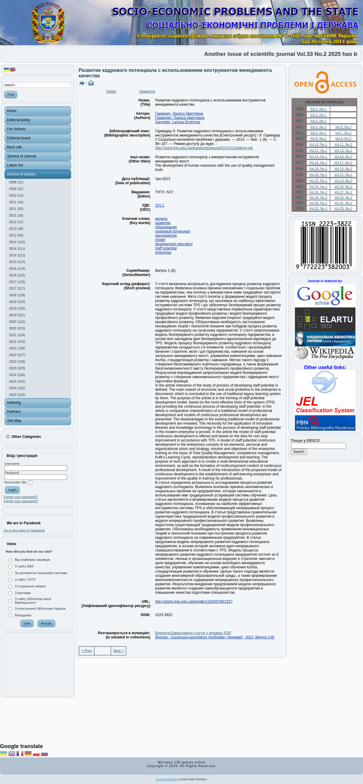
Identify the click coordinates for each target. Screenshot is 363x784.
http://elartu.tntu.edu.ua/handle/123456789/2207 (194, 601)
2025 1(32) (17, 388)
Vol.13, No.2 (343, 150)
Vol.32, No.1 (318, 208)
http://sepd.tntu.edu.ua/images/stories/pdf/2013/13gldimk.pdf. (204, 148)
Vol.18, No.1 (318, 168)
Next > (118, 651)
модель (161, 219)
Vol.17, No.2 (343, 162)
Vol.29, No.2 (343, 197)
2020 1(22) (17, 321)
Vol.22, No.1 (318, 180)
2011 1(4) (16, 202)
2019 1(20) (17, 308)
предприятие (166, 235)
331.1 (159, 205)
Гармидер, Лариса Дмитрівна (179, 118)
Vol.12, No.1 (318, 150)
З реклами (23, 593)
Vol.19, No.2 (343, 168)
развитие (163, 223)
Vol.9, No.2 (343, 138)
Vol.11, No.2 (343, 144)
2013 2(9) (16, 235)
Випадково (23, 615)
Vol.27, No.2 (343, 192)
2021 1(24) (17, 335)
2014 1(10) (17, 242)
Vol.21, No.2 (343, 174)
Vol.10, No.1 (318, 144)
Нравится (147, 91)
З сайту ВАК (24, 566)
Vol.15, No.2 (343, 156)
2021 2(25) (17, 341)
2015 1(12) (17, 255)
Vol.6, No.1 (318, 133)
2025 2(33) (17, 395)
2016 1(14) (17, 268)
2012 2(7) (16, 222)
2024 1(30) (17, 375)
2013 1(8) (16, 228)
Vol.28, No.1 (318, 197)
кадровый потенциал (172, 231)
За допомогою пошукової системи (41, 573)
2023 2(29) (17, 368)
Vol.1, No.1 (318, 109)
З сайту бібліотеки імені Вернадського (33, 600)
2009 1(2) (16, 189)
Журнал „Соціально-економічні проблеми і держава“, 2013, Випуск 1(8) (214, 637)
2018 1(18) (17, 295)
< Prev (86, 651)
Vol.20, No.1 (318, 174)
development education (174, 244)
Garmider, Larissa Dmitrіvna (177, 122)
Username (12, 463)
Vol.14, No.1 (318, 156)
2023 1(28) (17, 361)
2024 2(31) (17, 381)
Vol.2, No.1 (318, 115)
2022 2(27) (17, 355)
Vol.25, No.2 (343, 186)
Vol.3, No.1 (318, 121)
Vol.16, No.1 (318, 162)
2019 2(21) (17, 315)
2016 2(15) (17, 275)
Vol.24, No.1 (318, 186)
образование (166, 227)
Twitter (111, 91)
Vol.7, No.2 (343, 133)
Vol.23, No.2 (343, 180)
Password (11, 472)
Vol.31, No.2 (343, 203)
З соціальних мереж (30, 586)
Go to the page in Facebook (24, 530)
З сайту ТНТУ (25, 579)
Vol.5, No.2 (343, 127)
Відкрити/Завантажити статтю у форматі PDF (193, 633)
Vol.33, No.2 (343, 208)
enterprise (163, 252)
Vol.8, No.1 (318, 138)
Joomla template (166, 779)
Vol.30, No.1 (318, 203)
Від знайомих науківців (32, 559)
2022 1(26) (17, 348)
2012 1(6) (16, 215)
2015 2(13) (17, 262)
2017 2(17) (17, 288)
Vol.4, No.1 (318, 127)
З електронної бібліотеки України (40, 608)
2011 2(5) (16, 208)
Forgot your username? (21, 501)
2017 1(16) (17, 282)
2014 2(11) (17, 248)
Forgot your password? (21, 497)
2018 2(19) (17, 302)
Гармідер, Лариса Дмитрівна (179, 113)
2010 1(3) (16, 195)
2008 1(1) (16, 182)
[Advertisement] (38, 665)
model (160, 240)
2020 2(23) (17, 328)
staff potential (166, 248)
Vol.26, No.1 (318, 192)
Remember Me (15, 482)
